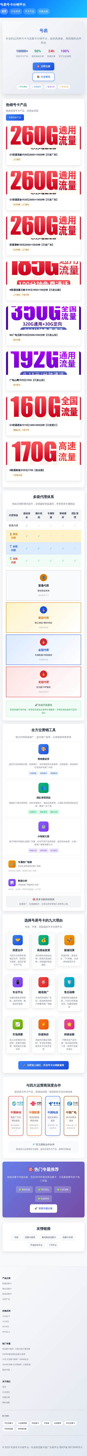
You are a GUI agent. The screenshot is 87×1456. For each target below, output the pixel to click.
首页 (4, 11)
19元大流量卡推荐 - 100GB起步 (15, 1359)
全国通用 (57, 1423)
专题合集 (43, 11)
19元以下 (6, 1316)
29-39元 (5, 1326)
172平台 (53, 1245)
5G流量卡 (35, 1423)
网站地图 (6, 1402)
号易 (16, 1237)
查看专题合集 (43, 1208)
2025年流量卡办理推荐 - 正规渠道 (16, 1364)
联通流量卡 (7, 1283)
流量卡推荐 (30, 1237)
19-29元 (5, 1321)
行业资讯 (15, 11)
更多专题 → (7, 1370)
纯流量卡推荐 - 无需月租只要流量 (16, 1349)
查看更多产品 (15, 117)
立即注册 (43, 66)
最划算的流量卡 (49, 1237)
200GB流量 (22, 1429)
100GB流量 (8, 1429)
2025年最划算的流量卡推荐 (13, 1354)
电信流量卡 (7, 1289)
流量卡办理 (68, 1237)
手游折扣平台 (36, 1245)
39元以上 (6, 1332)
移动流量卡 (7, 1294)
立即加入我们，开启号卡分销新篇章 (43, 1065)
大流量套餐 (22, 1423)
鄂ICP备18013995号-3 (70, 1447)
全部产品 (6, 1299)
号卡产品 (29, 11)
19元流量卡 (8, 1423)
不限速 (46, 1423)
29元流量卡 (70, 1423)
